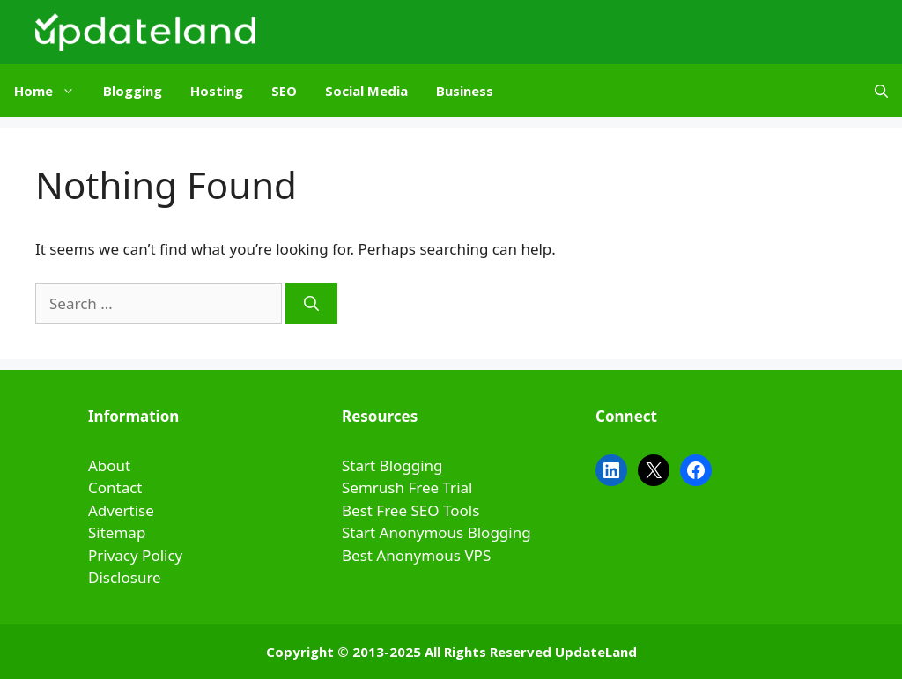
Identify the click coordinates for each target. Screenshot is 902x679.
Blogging (132, 91)
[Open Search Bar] (881, 90)
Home (51, 90)
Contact (115, 487)
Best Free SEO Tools (410, 510)
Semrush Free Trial (407, 487)
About (109, 465)
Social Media (366, 91)
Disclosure (124, 577)
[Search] (311, 304)
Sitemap (116, 532)
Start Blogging (392, 465)
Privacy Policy (135, 555)
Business (464, 91)
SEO (284, 91)
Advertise (121, 510)
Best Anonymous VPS (416, 555)
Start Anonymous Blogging (436, 532)
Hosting (216, 91)
